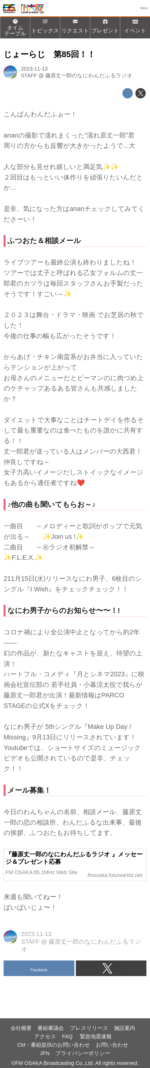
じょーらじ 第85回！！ (49, 54)
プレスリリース (89, 1028)
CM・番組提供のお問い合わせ (53, 1045)
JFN (44, 1053)
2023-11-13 (34, 69)
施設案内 (124, 1028)
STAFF (29, 75)
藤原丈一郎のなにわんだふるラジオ (88, 75)
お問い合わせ (112, 1045)
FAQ (68, 1036)
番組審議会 (50, 1028)
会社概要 (21, 1028)
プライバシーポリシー (82, 1053)
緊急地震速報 (96, 1036)
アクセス (45, 1036)
